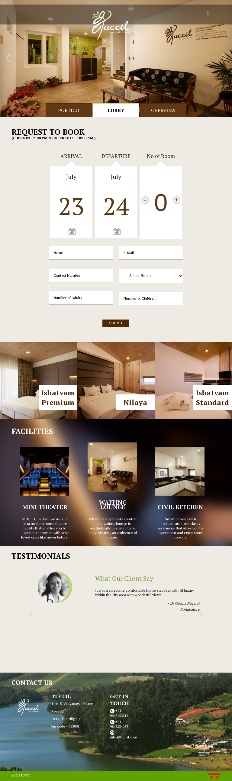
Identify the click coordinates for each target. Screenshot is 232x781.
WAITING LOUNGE (113, 504)
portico (68, 110)
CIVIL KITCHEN (180, 507)
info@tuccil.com (123, 737)
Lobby (116, 110)
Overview (163, 110)
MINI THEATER (44, 507)
